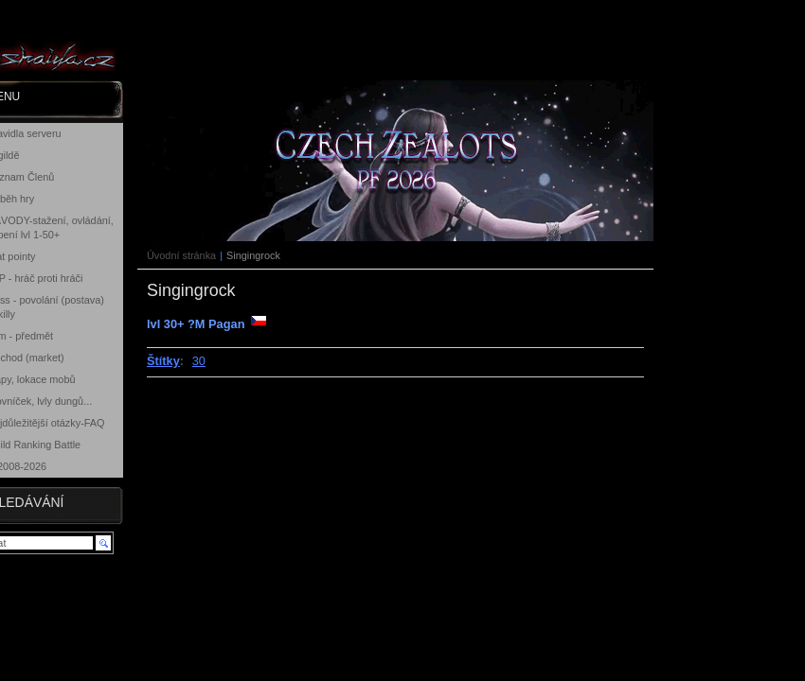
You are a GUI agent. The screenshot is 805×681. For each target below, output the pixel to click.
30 (199, 361)
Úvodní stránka (181, 255)
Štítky (163, 361)
